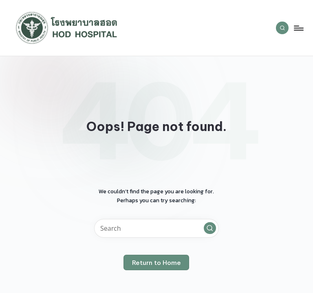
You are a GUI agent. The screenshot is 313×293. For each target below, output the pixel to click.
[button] (210, 228)
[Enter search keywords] (156, 228)
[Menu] (298, 28)
